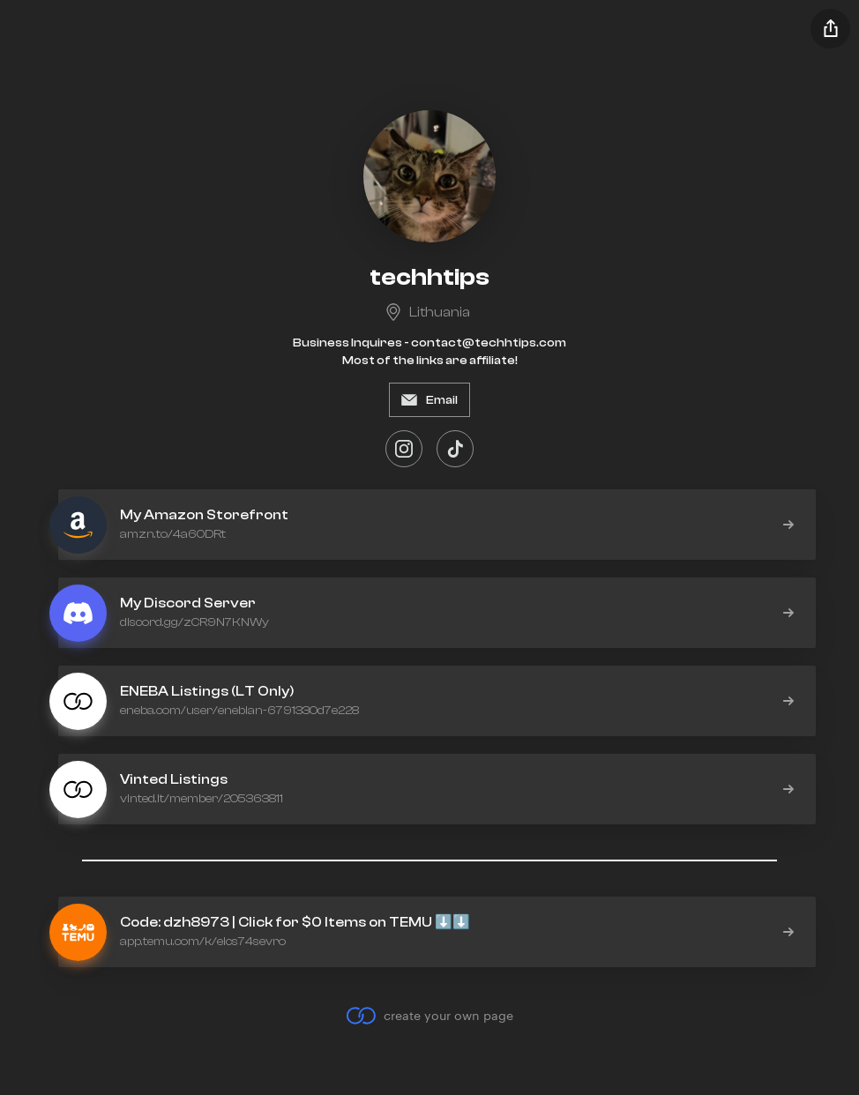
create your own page (429, 1015)
